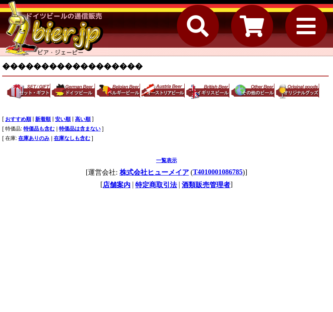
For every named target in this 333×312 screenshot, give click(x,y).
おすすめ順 (18, 119)
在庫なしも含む (72, 138)
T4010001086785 (218, 172)
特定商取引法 (156, 184)
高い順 (83, 119)
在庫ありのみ (33, 138)
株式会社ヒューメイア (154, 172)
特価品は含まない (80, 129)
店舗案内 (117, 184)
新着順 (43, 119)
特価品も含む (39, 129)
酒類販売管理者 (206, 184)
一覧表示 (166, 160)
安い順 (63, 119)
